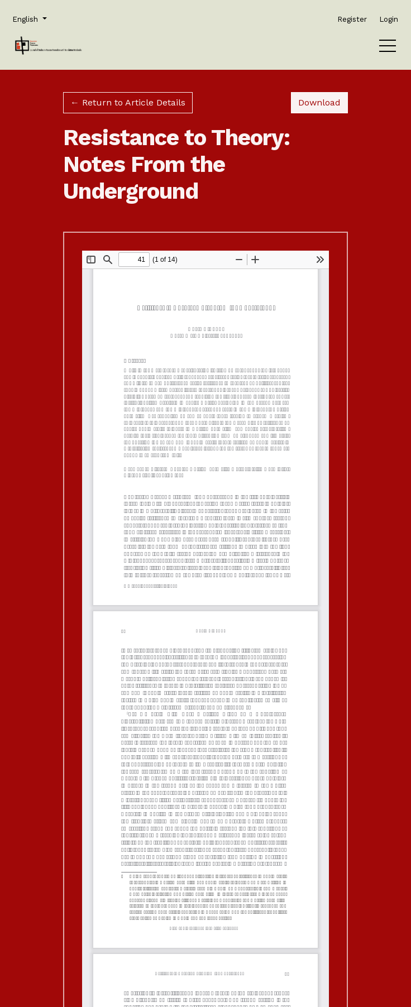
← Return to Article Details (127, 102)
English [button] (28, 18)
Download (323, 101)
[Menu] (387, 48)
